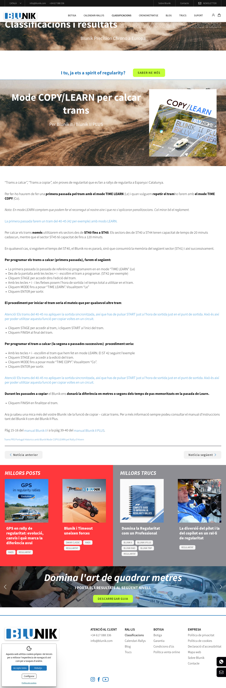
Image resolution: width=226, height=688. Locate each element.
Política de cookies (200, 641)
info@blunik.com (38, 3)
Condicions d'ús (163, 646)
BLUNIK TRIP (146, 548)
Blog (169, 15)
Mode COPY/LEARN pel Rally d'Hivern (65, 439)
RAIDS (10, 552)
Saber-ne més (149, 73)
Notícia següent (202, 455)
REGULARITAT (25, 552)
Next (220, 586)
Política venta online (166, 652)
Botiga (72, 15)
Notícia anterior (23, 455)
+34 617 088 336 (57, 3)
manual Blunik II (35, 430)
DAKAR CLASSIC (73, 542)
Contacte (184, 3)
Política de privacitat (201, 635)
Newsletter (209, 3)
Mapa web (194, 652)
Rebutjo (38, 667)
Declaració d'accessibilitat (204, 646)
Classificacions (121, 15)
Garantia (158, 641)
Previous (5, 586)
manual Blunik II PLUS (89, 430)
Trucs (182, 15)
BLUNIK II (128, 542)
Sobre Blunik (164, 3)
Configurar (29, 676)
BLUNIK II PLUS (144, 542)
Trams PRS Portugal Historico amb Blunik (25, 439)
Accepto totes (20, 667)
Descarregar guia (113, 599)
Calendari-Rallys (94, 15)
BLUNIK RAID (129, 548)
